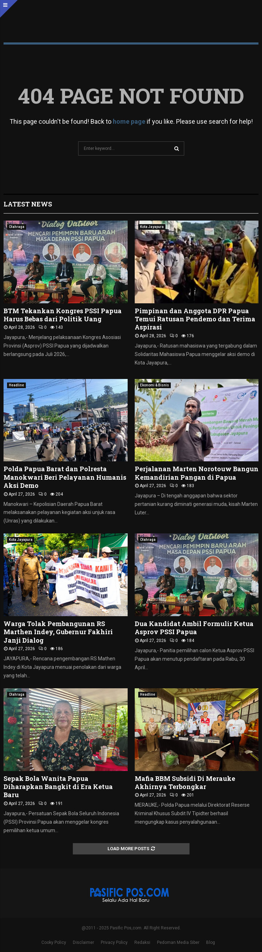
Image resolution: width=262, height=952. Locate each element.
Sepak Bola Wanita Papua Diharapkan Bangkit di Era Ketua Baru (58, 786)
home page (129, 121)
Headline (16, 385)
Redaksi (142, 942)
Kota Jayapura (152, 227)
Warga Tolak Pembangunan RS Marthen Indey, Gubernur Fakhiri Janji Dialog (58, 631)
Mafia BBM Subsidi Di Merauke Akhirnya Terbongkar (185, 782)
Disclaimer (83, 942)
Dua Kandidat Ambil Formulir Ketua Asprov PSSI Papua (194, 627)
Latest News (28, 204)
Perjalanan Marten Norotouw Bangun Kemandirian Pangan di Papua (196, 473)
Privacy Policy (114, 942)
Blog (210, 942)
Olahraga (16, 227)
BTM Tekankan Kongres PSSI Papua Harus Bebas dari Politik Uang (63, 314)
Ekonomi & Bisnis (154, 385)
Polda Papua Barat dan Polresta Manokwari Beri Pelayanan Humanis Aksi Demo (65, 477)
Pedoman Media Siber (178, 942)
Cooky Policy (53, 942)
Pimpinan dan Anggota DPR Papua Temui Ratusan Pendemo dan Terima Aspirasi (195, 319)
